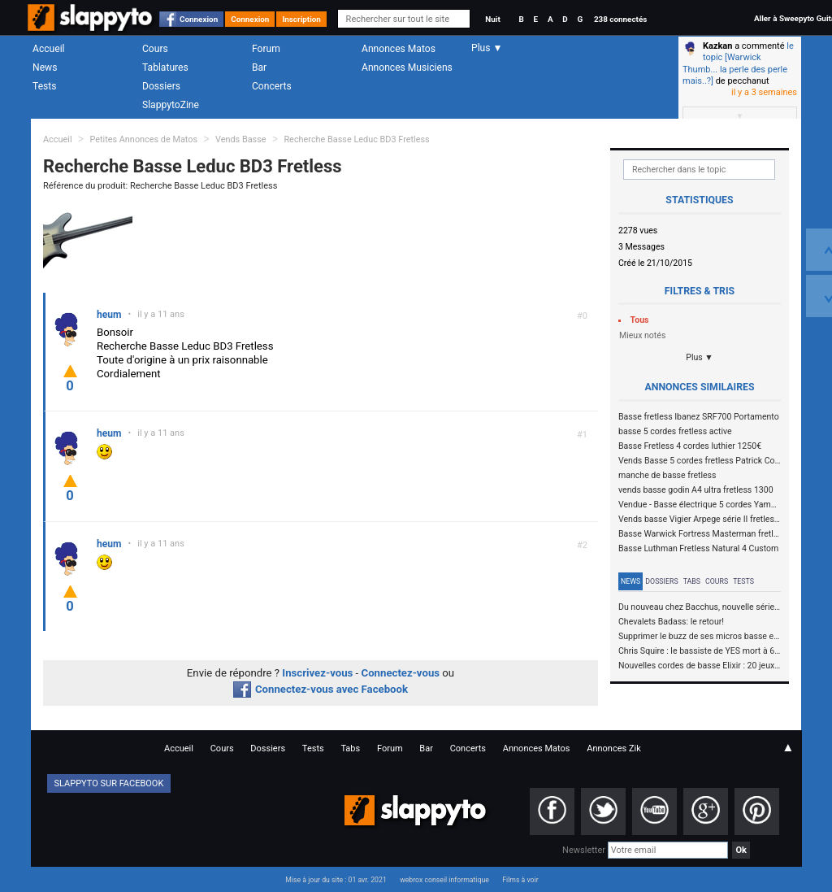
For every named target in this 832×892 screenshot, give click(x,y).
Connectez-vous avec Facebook (320, 689)
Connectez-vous (401, 673)
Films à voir (520, 880)
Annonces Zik (614, 748)
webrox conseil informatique (444, 880)
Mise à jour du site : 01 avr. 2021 (335, 880)
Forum (266, 48)
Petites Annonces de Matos (143, 139)
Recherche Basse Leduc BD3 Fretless (356, 139)
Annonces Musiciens (407, 67)
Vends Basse (240, 139)
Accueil (48, 48)
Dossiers (161, 86)
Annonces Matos (399, 48)
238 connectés (620, 19)
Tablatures (165, 67)
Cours (155, 48)
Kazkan (717, 46)
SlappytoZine (170, 105)
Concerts (272, 86)
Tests (44, 86)
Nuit (492, 19)
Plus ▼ (699, 357)
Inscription (301, 19)
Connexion (199, 19)
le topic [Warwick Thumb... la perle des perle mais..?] (738, 63)
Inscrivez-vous (317, 673)
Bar (259, 67)
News (44, 67)
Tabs (691, 581)
